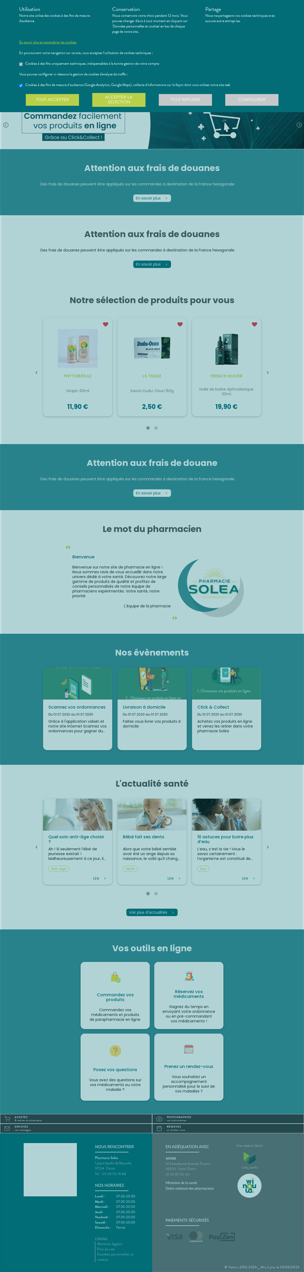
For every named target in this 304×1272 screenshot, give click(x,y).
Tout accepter (52, 99)
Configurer (252, 99)
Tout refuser (185, 99)
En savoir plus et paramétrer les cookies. (48, 42)
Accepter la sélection (118, 99)
